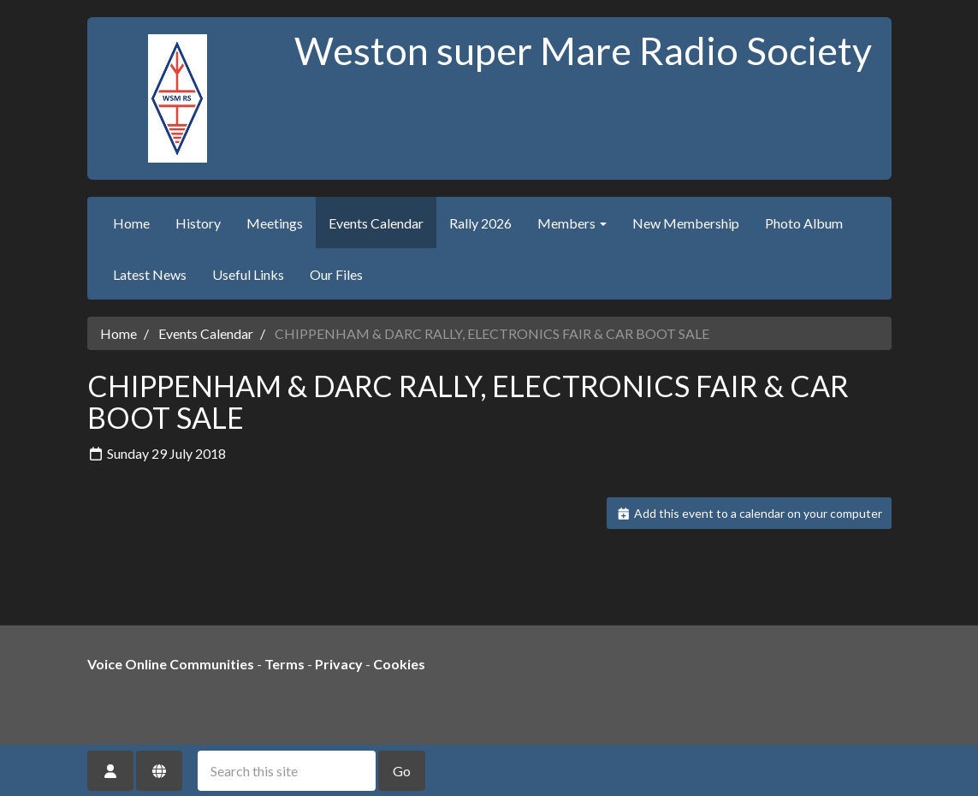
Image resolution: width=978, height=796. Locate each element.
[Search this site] (287, 771)
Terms (284, 664)
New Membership (685, 223)
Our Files (336, 274)
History (198, 223)
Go (402, 771)
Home (131, 223)
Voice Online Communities (170, 664)
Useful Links (248, 274)
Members (572, 223)
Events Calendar (376, 223)
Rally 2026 (480, 223)
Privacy (339, 664)
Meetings (274, 223)
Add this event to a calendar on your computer (749, 513)
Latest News (150, 274)
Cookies (399, 664)
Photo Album (804, 223)
